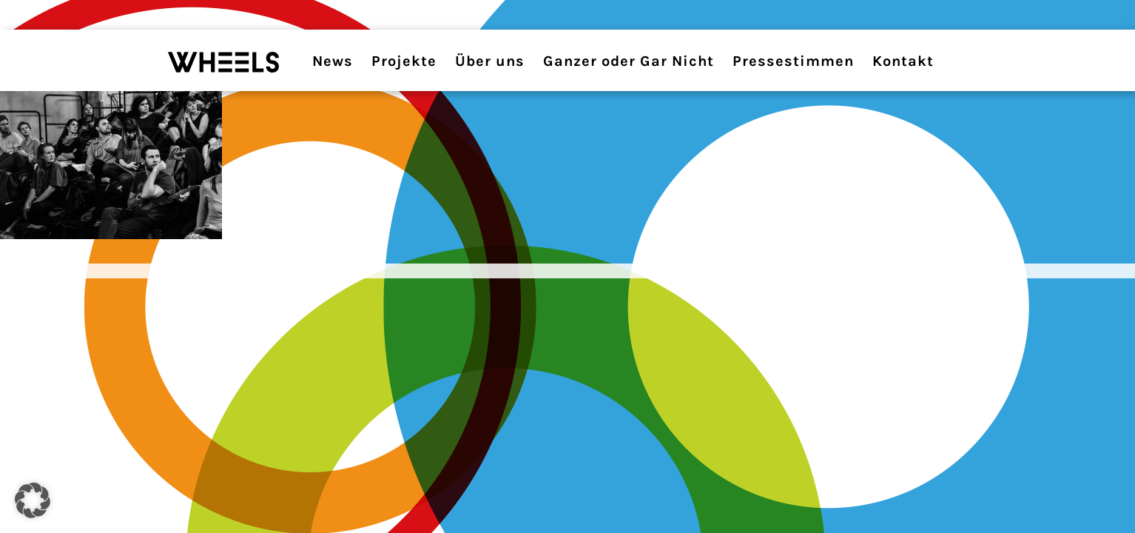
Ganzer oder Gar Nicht (628, 61)
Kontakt (903, 61)
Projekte (404, 61)
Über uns (490, 61)
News (332, 61)
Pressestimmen (793, 61)
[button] (32, 500)
